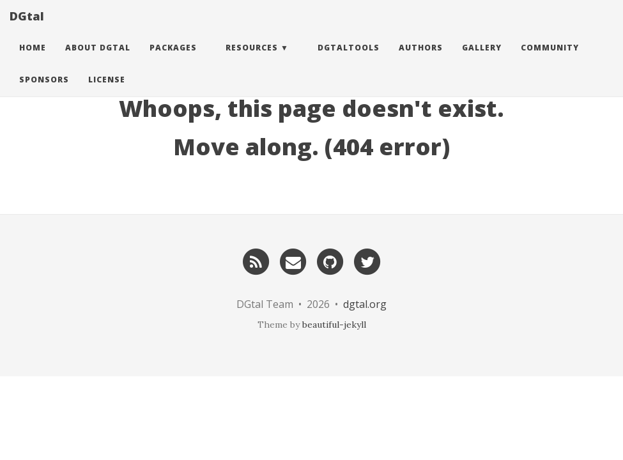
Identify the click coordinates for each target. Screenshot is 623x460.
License (106, 92)
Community (550, 60)
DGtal (27, 28)
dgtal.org (365, 304)
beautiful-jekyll (334, 324)
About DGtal (97, 60)
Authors (421, 60)
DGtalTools (349, 60)
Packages (173, 60)
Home (32, 60)
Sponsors (44, 92)
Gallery (482, 60)
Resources (252, 60)
